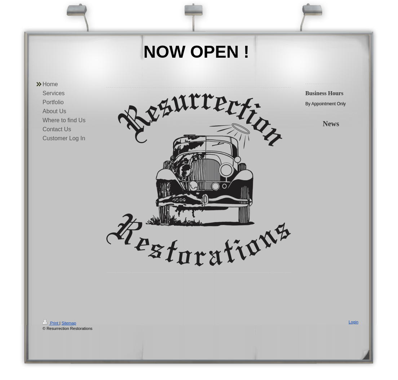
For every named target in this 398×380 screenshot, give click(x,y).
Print (51, 323)
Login (353, 322)
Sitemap (69, 323)
